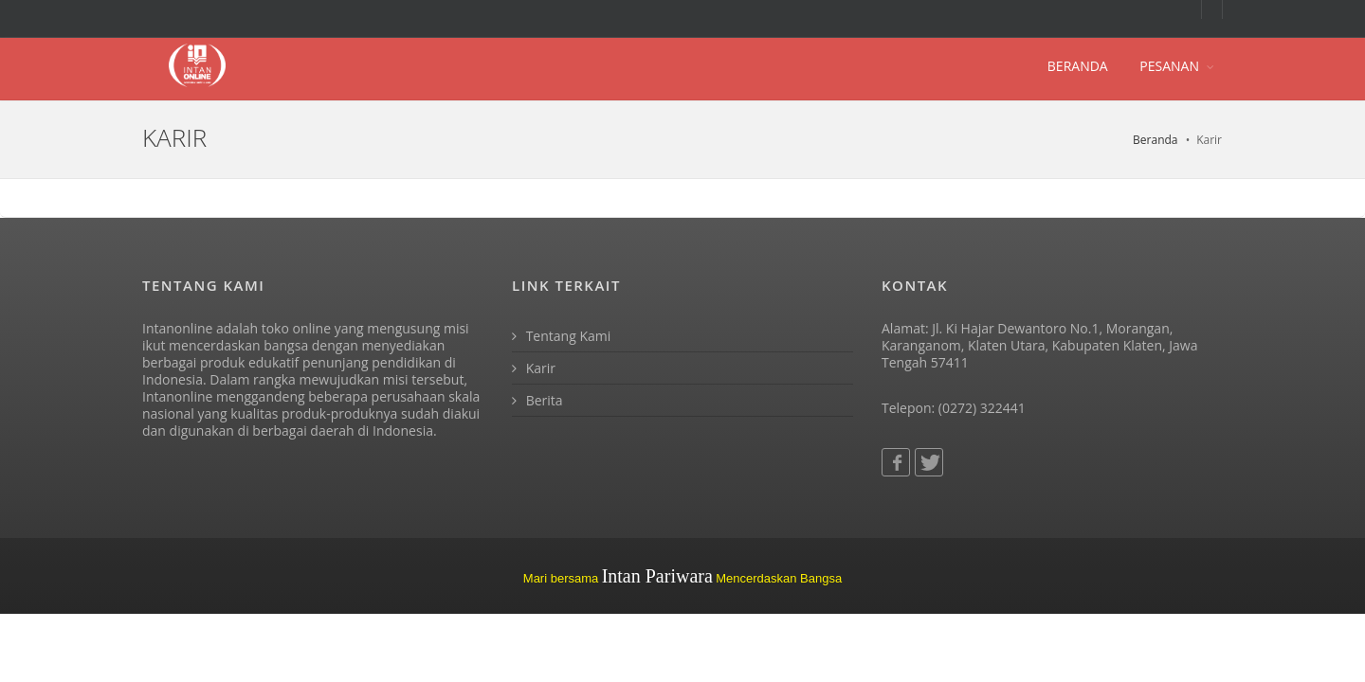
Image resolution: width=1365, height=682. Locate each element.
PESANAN (1169, 66)
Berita (537, 400)
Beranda (1155, 140)
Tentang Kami (561, 336)
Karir (533, 368)
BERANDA (1077, 66)
